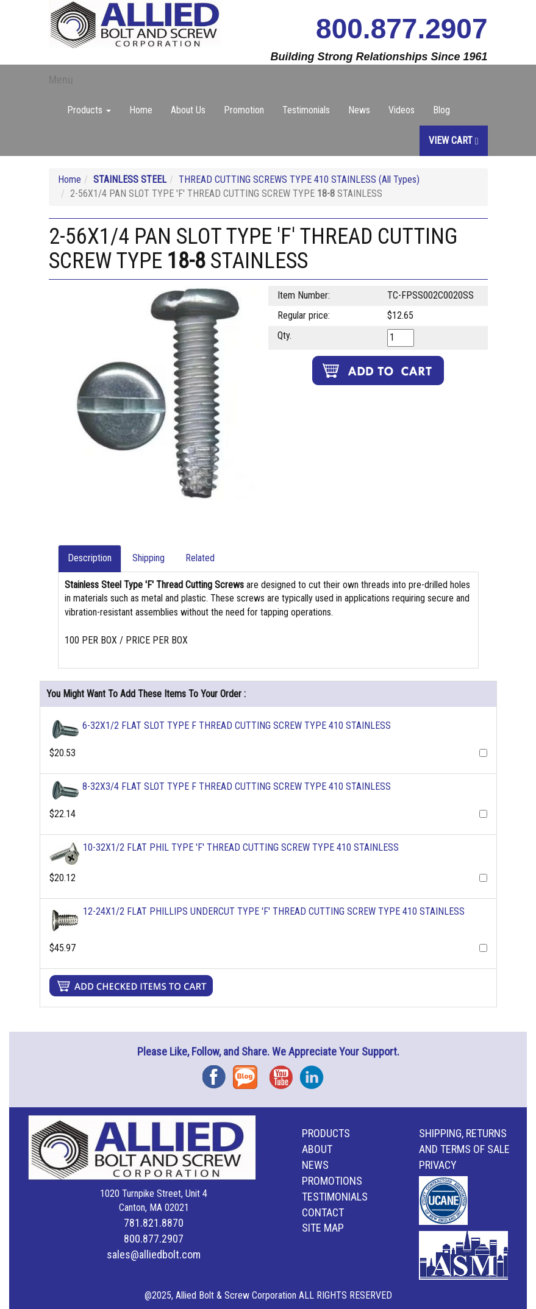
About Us (188, 110)
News (359, 110)
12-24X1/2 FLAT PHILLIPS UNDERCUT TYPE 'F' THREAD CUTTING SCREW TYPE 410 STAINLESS (274, 911)
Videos (401, 110)
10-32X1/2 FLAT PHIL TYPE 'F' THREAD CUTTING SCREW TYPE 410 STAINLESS (241, 847)
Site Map (323, 1227)
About (317, 1149)
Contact (323, 1212)
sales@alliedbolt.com (154, 1254)
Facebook (217, 1072)
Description (90, 558)
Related (200, 558)
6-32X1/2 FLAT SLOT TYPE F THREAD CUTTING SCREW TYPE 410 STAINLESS (236, 725)
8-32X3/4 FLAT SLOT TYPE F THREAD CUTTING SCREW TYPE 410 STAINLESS (236, 786)
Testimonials (306, 110)
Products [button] (89, 110)
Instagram (315, 1072)
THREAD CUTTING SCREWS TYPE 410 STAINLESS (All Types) (299, 179)
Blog (441, 110)
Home (140, 110)
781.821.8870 (154, 1222)
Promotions (332, 1180)
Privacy (438, 1164)
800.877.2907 (401, 28)
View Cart (454, 140)
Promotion (244, 110)
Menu (61, 79)
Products (326, 1133)
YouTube (285, 1072)
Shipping (148, 558)
